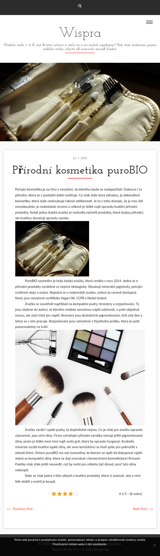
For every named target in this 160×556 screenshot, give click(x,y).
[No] (154, 545)
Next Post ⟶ (143, 509)
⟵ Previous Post (20, 509)
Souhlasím (80, 550)
